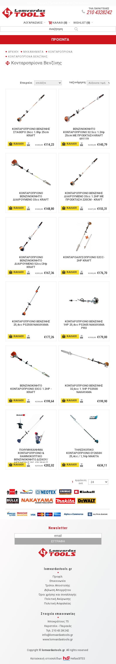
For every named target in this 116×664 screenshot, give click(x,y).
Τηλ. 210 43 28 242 (57, 630)
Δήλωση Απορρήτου (57, 590)
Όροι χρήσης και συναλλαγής (57, 594)
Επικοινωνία (83, 2)
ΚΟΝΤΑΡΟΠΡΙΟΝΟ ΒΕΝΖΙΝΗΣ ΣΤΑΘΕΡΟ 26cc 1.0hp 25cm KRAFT (31, 132)
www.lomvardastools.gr (58, 639)
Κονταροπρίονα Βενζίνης (28, 56)
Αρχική (31, 2)
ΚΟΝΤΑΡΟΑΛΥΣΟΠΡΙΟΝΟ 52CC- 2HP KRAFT (84, 259)
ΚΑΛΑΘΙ (58, 22)
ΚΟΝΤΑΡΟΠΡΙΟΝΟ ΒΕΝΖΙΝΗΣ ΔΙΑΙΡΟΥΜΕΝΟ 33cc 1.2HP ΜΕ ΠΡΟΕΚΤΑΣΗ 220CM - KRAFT (84, 196)
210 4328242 (98, 12)
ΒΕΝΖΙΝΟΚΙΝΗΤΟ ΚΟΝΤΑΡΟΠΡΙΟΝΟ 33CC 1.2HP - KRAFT (31, 389)
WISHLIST (81, 22)
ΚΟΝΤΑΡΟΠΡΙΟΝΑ (60, 51)
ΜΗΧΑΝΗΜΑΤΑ (33, 51)
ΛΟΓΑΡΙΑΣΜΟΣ (33, 22)
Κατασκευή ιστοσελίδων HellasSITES (57, 658)
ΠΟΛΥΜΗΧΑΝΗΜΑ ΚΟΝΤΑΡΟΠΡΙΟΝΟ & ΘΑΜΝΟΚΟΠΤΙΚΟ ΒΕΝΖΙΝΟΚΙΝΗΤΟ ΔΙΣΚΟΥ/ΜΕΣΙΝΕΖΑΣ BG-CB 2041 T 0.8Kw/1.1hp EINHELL (31, 458)
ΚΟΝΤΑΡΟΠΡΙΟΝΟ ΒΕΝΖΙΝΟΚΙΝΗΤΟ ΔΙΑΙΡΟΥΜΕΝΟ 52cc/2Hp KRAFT (31, 262)
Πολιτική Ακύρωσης (58, 598)
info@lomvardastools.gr (57, 634)
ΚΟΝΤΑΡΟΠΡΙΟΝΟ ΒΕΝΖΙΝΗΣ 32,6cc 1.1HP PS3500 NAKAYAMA (84, 389)
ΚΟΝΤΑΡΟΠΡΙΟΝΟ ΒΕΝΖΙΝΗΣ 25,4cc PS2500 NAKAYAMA (31, 323)
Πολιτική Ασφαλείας (57, 603)
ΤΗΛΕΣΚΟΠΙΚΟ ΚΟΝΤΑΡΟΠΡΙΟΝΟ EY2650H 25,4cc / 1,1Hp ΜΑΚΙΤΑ (84, 453)
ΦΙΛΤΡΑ (57, 74)
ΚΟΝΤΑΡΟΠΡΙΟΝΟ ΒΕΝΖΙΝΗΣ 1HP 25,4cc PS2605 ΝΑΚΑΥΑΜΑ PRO (83, 325)
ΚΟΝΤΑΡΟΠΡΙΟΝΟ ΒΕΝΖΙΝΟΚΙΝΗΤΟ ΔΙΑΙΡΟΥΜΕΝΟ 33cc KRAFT (31, 196)
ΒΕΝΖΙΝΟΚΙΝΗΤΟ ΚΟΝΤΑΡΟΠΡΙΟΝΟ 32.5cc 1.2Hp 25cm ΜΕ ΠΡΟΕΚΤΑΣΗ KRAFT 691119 (84, 133)
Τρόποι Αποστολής (61, 2)
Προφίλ (42, 2)
